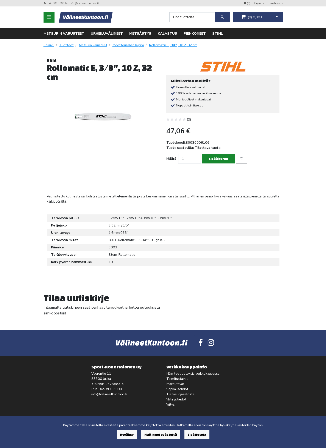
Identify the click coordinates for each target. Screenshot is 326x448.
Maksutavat (175, 384)
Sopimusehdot (177, 389)
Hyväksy (127, 434)
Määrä (171, 158)
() (252, 17)
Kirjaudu (259, 3)
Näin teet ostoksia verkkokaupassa (193, 373)
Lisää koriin (218, 158)
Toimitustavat (177, 378)
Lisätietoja (197, 434)
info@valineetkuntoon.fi (84, 3)
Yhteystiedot (176, 399)
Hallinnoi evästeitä (160, 434)
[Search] (192, 17)
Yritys (170, 404)
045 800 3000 (56, 3)
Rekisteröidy (275, 3)
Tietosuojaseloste (180, 394)
